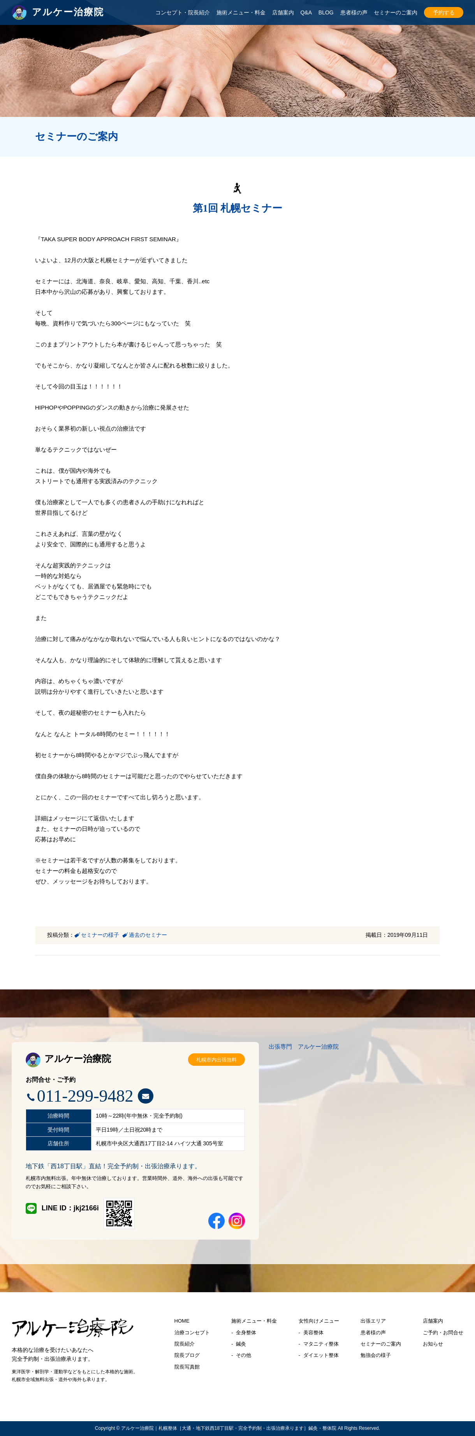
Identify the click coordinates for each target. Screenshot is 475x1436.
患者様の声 (354, 12)
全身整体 (246, 1332)
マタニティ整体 (321, 1344)
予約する (444, 12)
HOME (182, 1321)
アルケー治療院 (68, 1059)
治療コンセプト (192, 1332)
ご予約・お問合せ (443, 1332)
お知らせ (433, 1344)
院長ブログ (187, 1355)
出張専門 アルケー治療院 (304, 1046)
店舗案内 (283, 12)
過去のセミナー (148, 935)
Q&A (306, 12)
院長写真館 (187, 1367)
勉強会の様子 (376, 1355)
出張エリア (373, 1321)
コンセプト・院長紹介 (182, 12)
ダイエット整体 (321, 1355)
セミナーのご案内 (395, 12)
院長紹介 (184, 1344)
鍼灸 (241, 1344)
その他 (243, 1355)
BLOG (326, 12)
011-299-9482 (85, 1096)
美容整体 (313, 1332)
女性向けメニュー (319, 1321)
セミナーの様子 (100, 935)
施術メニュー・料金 (241, 12)
